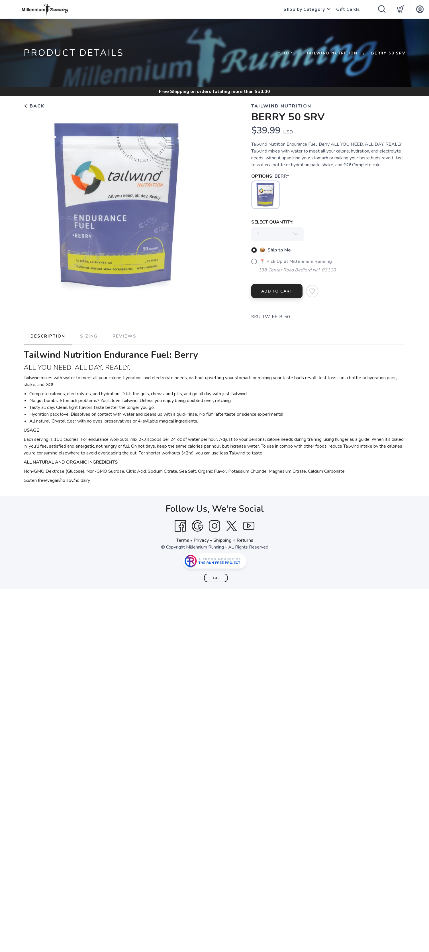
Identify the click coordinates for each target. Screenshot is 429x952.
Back (34, 106)
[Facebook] (180, 526)
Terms (182, 540)
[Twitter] (231, 526)
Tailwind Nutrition (332, 53)
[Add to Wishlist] (312, 291)
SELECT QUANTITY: (272, 222)
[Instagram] (214, 526)
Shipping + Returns (233, 540)
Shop (286, 53)
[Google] (197, 526)
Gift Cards (348, 9)
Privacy (201, 540)
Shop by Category (304, 9)
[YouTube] (248, 526)
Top (216, 578)
